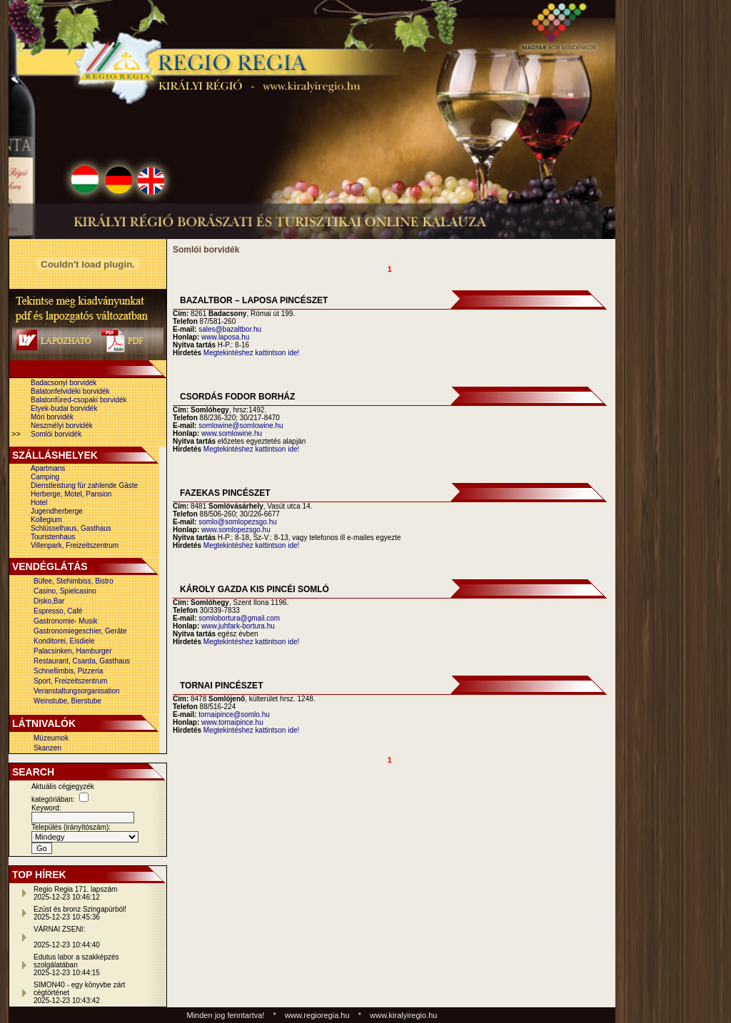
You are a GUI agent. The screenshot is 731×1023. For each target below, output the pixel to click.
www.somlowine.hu (231, 433)
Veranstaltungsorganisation (77, 691)
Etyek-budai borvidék (64, 408)
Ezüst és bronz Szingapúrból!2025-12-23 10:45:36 (80, 913)
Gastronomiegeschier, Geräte (80, 631)
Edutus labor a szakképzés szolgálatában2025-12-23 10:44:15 (76, 965)
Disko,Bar (49, 601)
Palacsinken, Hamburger (73, 651)
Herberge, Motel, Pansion (71, 494)
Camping (45, 477)
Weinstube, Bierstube (67, 701)
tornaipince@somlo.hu (234, 714)
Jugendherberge (57, 511)
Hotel (39, 503)
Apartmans (48, 468)
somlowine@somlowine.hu (240, 425)
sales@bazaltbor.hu (229, 329)
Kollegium (46, 520)
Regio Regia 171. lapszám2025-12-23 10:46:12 (75, 893)
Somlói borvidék (56, 434)
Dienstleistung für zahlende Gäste (84, 485)
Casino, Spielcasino (65, 591)
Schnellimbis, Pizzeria (68, 671)
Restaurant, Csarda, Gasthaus (82, 661)
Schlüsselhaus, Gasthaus (71, 528)
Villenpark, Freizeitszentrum (75, 545)
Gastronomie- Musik (65, 621)
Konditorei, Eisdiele (64, 641)
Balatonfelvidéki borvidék (70, 391)
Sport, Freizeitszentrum (70, 681)
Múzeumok (51, 738)
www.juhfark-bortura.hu (238, 626)
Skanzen (47, 748)
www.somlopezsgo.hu (236, 530)
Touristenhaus (53, 537)
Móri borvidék (52, 417)
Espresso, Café (58, 611)
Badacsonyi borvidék (63, 383)
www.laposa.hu (225, 337)
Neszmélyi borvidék (62, 425)
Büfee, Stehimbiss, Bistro (74, 581)
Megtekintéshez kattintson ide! (251, 353)
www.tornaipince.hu (232, 722)
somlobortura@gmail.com (239, 618)
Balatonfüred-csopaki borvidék (79, 400)
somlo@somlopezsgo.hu (237, 522)
